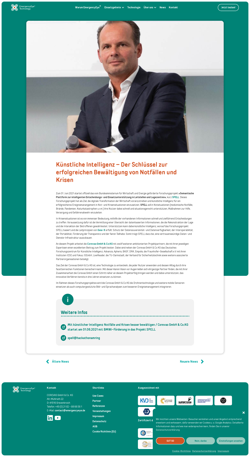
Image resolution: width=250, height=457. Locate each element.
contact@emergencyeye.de (70, 410)
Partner (96, 400)
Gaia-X (101, 230)
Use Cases (97, 395)
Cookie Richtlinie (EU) (104, 431)
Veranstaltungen (101, 411)
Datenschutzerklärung (168, 429)
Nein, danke (201, 440)
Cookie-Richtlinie (181, 451)
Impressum (223, 451)
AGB (94, 426)
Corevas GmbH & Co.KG (100, 243)
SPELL (175, 197)
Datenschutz (99, 421)
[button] (243, 412)
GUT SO (170, 440)
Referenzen (98, 406)
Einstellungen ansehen (231, 440)
